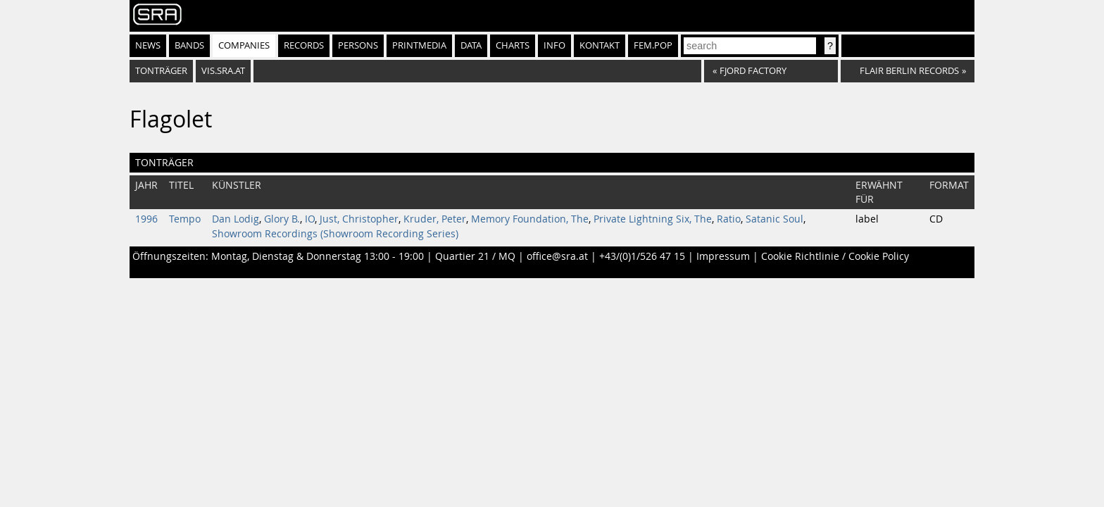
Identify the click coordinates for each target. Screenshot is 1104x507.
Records (304, 45)
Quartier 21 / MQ (475, 256)
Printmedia (419, 45)
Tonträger (161, 71)
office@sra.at (557, 256)
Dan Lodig (235, 219)
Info (554, 45)
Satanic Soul (774, 219)
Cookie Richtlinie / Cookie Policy (835, 256)
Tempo (185, 219)
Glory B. (282, 219)
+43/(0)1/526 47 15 (642, 256)
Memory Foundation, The (530, 219)
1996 (146, 219)
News (148, 45)
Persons (358, 45)
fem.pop (653, 45)
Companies (244, 45)
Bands (189, 45)
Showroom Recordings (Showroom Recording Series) (335, 233)
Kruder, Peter (434, 219)
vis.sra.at (223, 71)
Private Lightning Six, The (653, 219)
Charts (512, 45)
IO (310, 219)
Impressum (723, 256)
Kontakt (599, 45)
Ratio (729, 219)
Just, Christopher (359, 219)
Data (471, 45)
